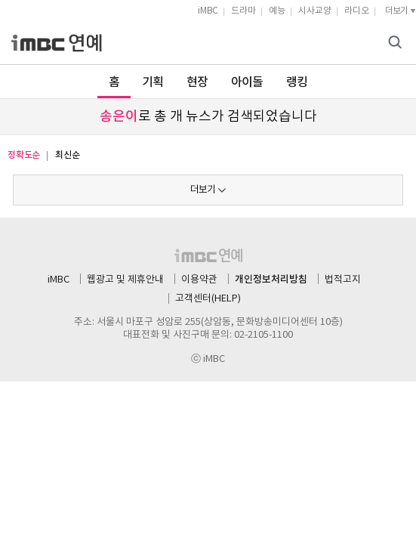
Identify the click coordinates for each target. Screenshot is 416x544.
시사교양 (314, 11)
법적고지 (343, 280)
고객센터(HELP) (208, 298)
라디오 (356, 11)
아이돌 (247, 82)
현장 (197, 82)
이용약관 (199, 280)
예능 (277, 11)
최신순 (67, 155)
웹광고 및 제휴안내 (125, 280)
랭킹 (297, 82)
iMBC (208, 11)
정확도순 (24, 155)
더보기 (202, 190)
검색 (397, 43)
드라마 (243, 11)
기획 (153, 82)
